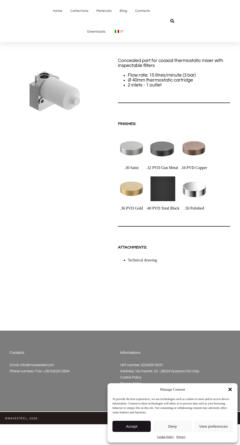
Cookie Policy (165, 437)
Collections (79, 11)
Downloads (96, 31)
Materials (104, 11)
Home (57, 11)
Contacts (142, 11)
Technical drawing (142, 281)
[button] (230, 387)
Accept (131, 426)
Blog (123, 11)
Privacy (181, 437)
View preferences (213, 426)
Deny (172, 426)
